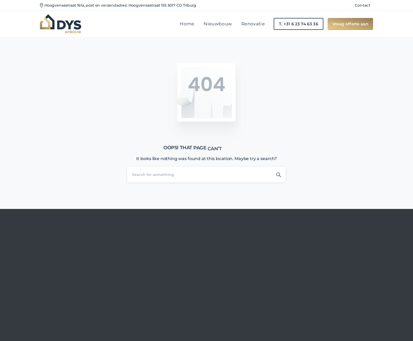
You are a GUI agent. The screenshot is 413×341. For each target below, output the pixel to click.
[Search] (199, 175)
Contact (362, 5)
